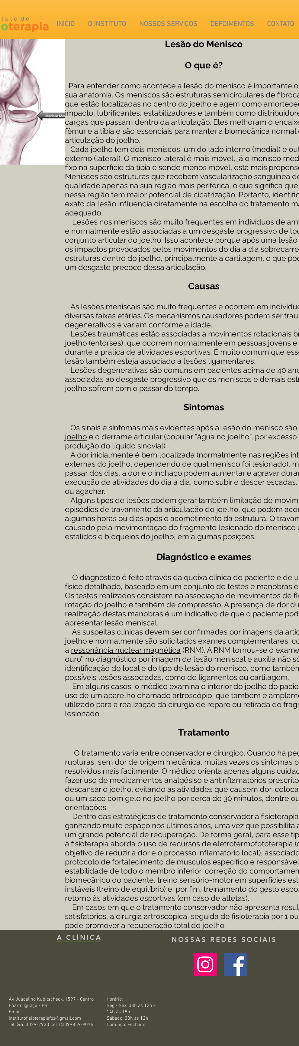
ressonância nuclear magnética (126, 649)
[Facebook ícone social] (235, 964)
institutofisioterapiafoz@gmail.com (45, 1018)
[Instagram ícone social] (205, 964)
